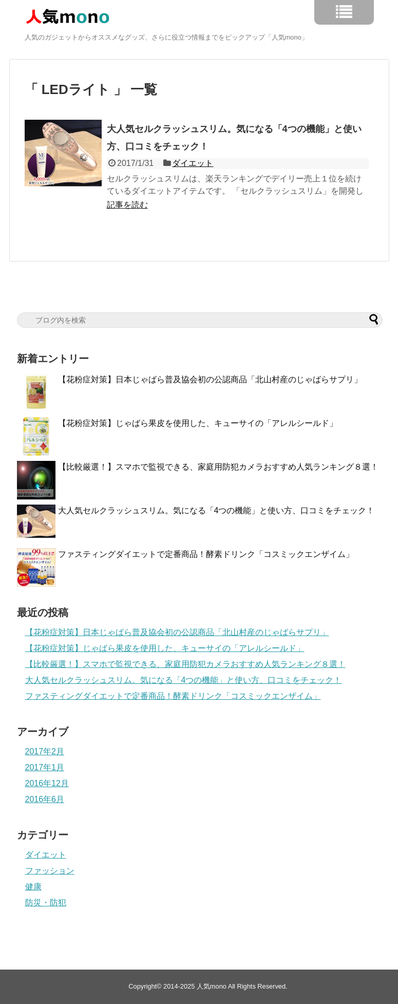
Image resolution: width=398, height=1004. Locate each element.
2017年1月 (45, 767)
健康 (33, 886)
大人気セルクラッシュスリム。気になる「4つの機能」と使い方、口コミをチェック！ (216, 510)
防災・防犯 (45, 902)
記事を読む (127, 204)
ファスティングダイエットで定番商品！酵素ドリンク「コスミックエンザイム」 (206, 554)
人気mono (211, 986)
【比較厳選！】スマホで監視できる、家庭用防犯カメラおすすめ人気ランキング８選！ (218, 466)
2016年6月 (45, 799)
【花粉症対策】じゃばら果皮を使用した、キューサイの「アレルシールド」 (197, 423)
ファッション (49, 870)
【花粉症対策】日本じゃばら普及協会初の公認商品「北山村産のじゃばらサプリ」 (210, 379)
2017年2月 (45, 751)
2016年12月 (47, 783)
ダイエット (192, 163)
